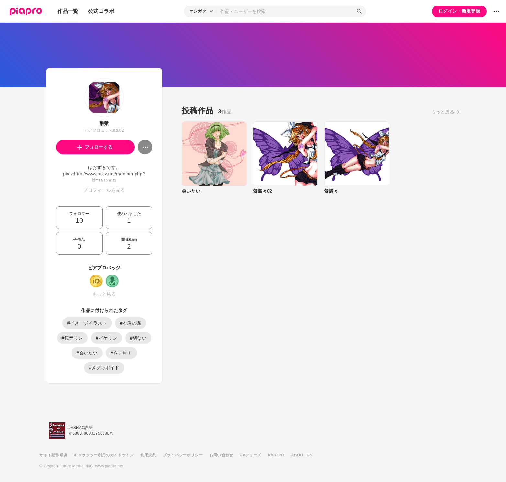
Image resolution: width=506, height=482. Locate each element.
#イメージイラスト (87, 323)
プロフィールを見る (104, 190)
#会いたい (87, 352)
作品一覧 (67, 11)
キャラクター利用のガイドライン (104, 455)
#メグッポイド (104, 367)
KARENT (276, 455)
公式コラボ (101, 11)
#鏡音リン (72, 338)
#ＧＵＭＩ (121, 352)
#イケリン (106, 338)
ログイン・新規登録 (459, 11)
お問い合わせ (221, 455)
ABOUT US (301, 455)
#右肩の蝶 (130, 323)
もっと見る (104, 294)
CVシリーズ (250, 455)
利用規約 (148, 455)
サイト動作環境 (53, 455)
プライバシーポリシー (183, 455)
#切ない (138, 338)
